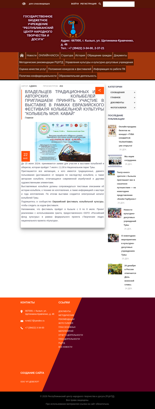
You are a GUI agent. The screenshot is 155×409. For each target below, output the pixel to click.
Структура (67, 55)
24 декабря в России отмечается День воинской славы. (130, 275)
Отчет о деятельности (71, 335)
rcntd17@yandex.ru (32, 320)
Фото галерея (66, 323)
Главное (29, 117)
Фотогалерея (118, 107)
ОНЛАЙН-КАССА (49, 55)
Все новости (65, 347)
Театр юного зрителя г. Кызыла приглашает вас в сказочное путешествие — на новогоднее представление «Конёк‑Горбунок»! (126, 185)
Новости (32, 55)
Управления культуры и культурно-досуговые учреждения (99, 62)
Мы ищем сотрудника (130, 158)
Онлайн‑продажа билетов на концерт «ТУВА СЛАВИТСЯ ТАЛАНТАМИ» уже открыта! (127, 136)
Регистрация (88, 4)
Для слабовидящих (35, 4)
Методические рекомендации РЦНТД (41, 62)
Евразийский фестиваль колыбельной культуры (78, 201)
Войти (75, 4)
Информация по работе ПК (109, 69)
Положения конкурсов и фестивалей (69, 69)
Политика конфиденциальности (38, 76)
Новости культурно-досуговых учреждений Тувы (130, 217)
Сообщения (118, 92)
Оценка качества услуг (32, 69)
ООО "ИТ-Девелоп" (30, 382)
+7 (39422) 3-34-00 (32, 327)
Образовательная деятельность (78, 76)
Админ (33, 86)
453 (61, 86)
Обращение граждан (99, 55)
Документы (120, 55)
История (80, 55)
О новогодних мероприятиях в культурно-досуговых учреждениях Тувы (128, 245)
